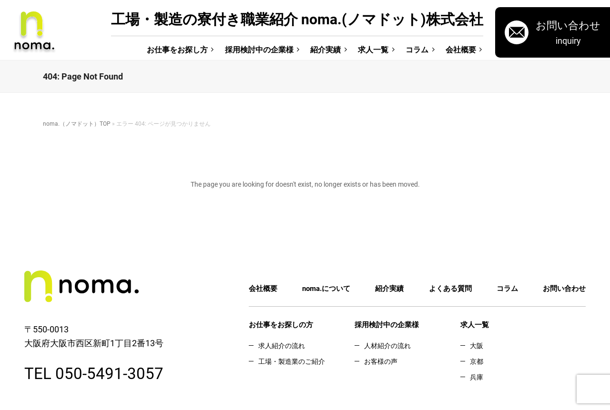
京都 (476, 361)
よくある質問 (450, 288)
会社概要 (461, 49)
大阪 (476, 345)
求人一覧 (373, 49)
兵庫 (476, 376)
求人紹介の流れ (281, 345)
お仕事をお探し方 (177, 49)
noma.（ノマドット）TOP (77, 123)
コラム (417, 49)
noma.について (326, 288)
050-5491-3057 (109, 372)
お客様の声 (380, 361)
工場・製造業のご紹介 (291, 361)
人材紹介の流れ (387, 345)
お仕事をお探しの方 (281, 324)
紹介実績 (325, 49)
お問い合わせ (564, 288)
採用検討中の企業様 (259, 49)
